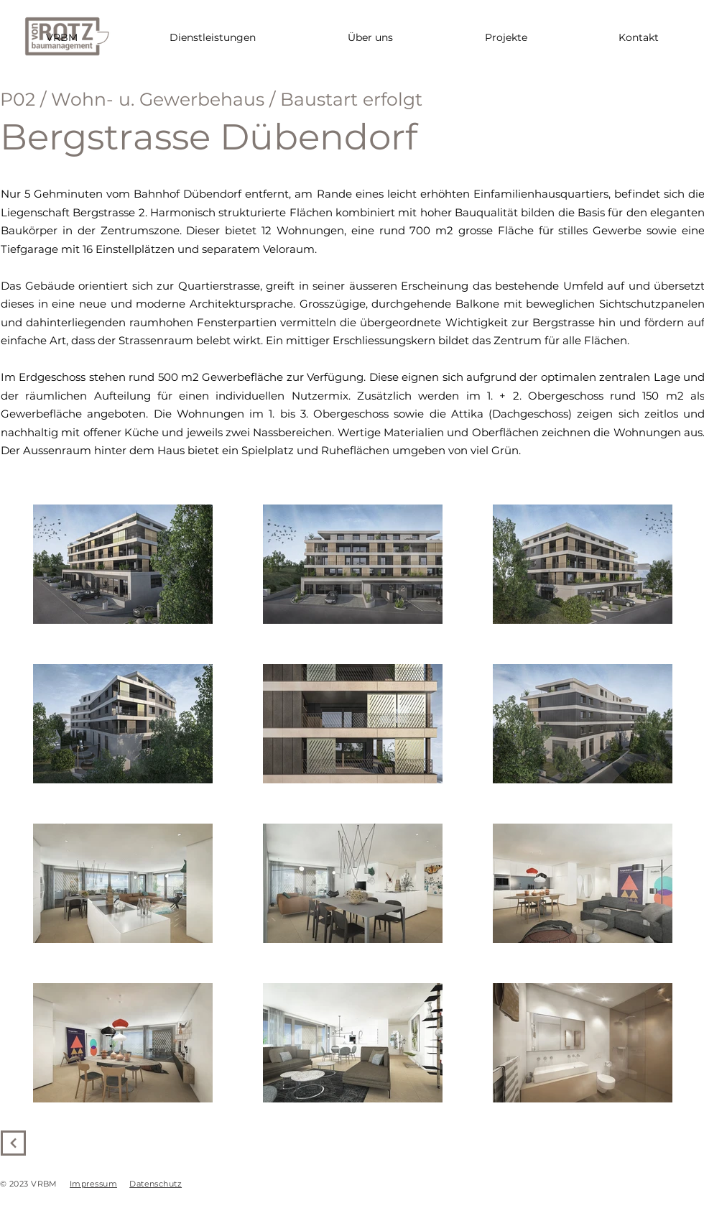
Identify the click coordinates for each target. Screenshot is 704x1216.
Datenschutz (155, 1184)
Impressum (93, 1184)
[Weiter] (13, 1143)
